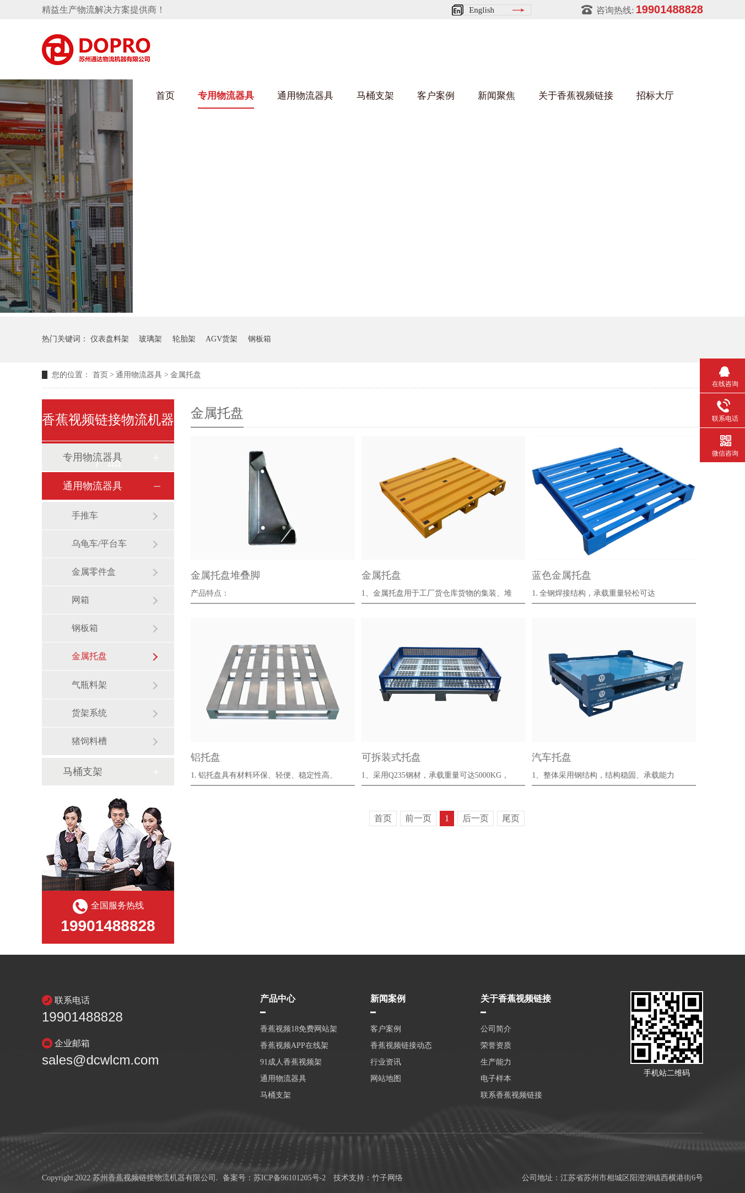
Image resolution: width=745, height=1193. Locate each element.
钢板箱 (259, 339)
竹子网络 (387, 1178)
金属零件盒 (94, 571)
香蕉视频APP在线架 (294, 1046)
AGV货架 (221, 339)
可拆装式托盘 (391, 757)
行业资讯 (385, 1062)
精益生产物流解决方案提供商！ (103, 9)
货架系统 (89, 713)
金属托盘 (185, 375)
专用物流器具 (226, 95)
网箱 (80, 599)
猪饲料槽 (89, 741)
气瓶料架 (89, 684)
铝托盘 (205, 757)
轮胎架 (184, 339)
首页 (165, 95)
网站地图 (385, 1079)
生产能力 (496, 1062)
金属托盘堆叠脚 (225, 575)
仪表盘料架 (109, 339)
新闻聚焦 (496, 95)
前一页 (418, 818)
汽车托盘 (551, 757)
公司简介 (496, 1029)
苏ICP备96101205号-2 (289, 1178)
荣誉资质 (496, 1046)
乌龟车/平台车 (99, 543)
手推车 (85, 515)
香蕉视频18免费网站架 (298, 1029)
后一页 (475, 818)
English (481, 10)
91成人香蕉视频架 (291, 1062)
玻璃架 (150, 339)
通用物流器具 (305, 95)
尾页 (511, 818)
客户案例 (436, 95)
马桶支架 (375, 95)
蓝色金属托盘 (561, 575)
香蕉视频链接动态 (401, 1046)
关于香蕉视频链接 (575, 95)
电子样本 (496, 1079)
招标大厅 (655, 95)
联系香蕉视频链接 (511, 1095)
